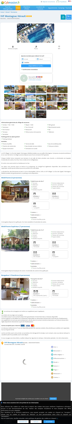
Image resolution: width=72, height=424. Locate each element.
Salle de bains (35, 215)
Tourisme (68, 8)
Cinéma (55, 377)
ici (57, 418)
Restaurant (56, 373)
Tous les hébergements (7, 8)
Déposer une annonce (48, 1)
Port (54, 347)
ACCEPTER (49, 422)
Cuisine (34, 212)
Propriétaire (61, 1)
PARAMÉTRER (23, 422)
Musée (55, 362)
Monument (56, 351)
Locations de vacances (40, 8)
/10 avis (69, 17)
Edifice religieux (57, 354)
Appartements (52, 8)
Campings (61, 8)
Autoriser (53, 398)
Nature (55, 366)
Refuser (36, 422)
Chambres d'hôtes (26, 8)
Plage (54, 370)
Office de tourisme (58, 358)
